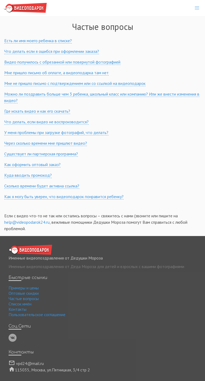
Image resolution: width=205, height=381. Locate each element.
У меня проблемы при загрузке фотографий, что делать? (56, 132)
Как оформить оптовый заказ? (32, 164)
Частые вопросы (24, 298)
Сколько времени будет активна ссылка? (41, 185)
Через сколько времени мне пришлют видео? (45, 143)
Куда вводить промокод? (28, 175)
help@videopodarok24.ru (27, 222)
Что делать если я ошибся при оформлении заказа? (51, 51)
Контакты (17, 309)
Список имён (20, 304)
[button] (197, 8)
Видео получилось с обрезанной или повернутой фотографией (62, 62)
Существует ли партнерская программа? (41, 153)
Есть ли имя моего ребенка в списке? (38, 40)
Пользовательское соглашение (37, 314)
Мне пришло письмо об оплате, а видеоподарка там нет (56, 72)
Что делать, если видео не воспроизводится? (46, 121)
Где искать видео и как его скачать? (37, 111)
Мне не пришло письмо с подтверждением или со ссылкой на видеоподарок (74, 83)
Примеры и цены (24, 287)
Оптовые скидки (24, 293)
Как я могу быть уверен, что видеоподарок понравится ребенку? (64, 196)
